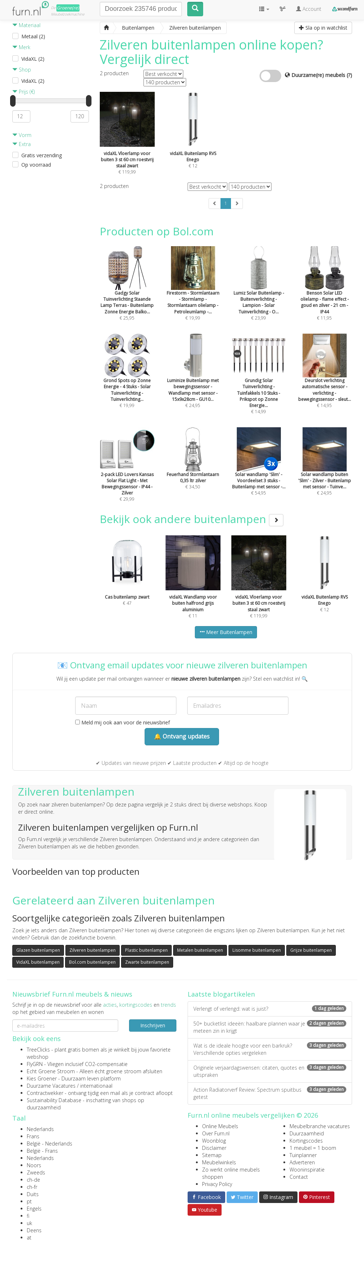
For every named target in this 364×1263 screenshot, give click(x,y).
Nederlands (40, 1129)
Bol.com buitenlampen (92, 962)
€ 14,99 (258, 383)
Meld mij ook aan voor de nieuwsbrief (122, 722)
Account (308, 8)
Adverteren (302, 1162)
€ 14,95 (324, 380)
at (29, 1237)
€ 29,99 (127, 474)
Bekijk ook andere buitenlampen (191, 518)
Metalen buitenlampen (200, 950)
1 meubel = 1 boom (313, 1147)
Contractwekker (45, 1092)
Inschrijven (152, 1025)
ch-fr (32, 1186)
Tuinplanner (303, 1155)
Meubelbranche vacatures (320, 1126)
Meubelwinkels (219, 1162)
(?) (349, 75)
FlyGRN (35, 1064)
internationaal (96, 1085)
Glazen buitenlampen (38, 950)
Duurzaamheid (307, 1133)
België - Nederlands (49, 1143)
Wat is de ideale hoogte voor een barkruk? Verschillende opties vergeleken (269, 1049)
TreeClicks (38, 1049)
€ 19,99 (193, 293)
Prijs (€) (23, 91)
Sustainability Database (54, 1100)
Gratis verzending (41, 155)
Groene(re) (68, 8)
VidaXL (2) (32, 58)
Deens (34, 1230)
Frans (33, 1136)
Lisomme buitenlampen (256, 950)
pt (29, 1201)
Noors (34, 1165)
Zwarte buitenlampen (147, 962)
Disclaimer (214, 1147)
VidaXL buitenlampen (38, 962)
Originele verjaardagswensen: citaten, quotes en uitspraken (269, 1071)
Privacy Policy (217, 1184)
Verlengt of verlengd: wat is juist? (269, 1008)
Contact (299, 1176)
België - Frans (42, 1150)
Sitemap (212, 1155)
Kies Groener (42, 1078)
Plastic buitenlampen (146, 950)
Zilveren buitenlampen (92, 950)
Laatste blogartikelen (221, 994)
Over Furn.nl (216, 1133)
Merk (21, 47)
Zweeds (36, 1172)
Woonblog (214, 1140)
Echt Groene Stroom (51, 1071)
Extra (21, 144)
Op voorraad (36, 164)
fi (28, 1215)
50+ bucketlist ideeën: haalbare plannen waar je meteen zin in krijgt (269, 1027)
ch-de (33, 1179)
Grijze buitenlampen (311, 950)
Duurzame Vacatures (51, 1085)
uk (29, 1223)
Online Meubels (220, 1126)
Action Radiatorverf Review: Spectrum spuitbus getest (269, 1093)
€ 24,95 (193, 380)
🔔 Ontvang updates (182, 736)
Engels (34, 1208)
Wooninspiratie (307, 1169)
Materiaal (26, 25)
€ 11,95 (324, 293)
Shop (21, 69)
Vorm (21, 135)
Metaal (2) (33, 36)
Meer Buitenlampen (226, 632)
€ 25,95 (127, 293)
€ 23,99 (258, 293)
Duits (33, 1194)
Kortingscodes (306, 1140)
